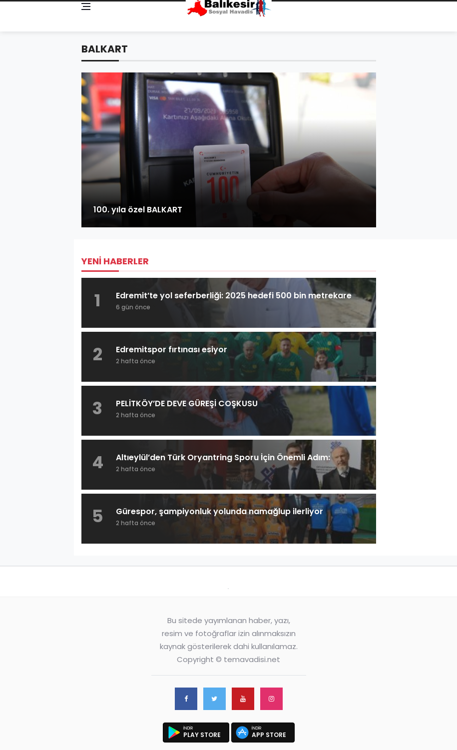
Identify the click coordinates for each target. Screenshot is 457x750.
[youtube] (243, 699)
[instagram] (271, 699)
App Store (269, 735)
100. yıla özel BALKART (137, 209)
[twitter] (214, 699)
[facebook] (186, 699)
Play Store (202, 735)
